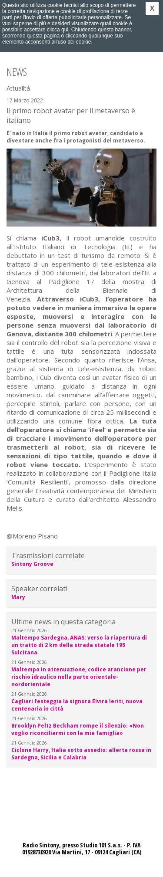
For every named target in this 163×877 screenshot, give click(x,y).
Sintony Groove (32, 564)
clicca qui (57, 30)
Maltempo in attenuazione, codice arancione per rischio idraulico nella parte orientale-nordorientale (78, 677)
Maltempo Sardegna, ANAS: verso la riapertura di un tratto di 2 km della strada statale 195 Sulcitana (79, 645)
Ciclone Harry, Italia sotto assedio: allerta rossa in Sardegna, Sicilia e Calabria (81, 753)
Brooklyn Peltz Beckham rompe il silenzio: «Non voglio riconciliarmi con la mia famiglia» (77, 729)
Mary (18, 597)
